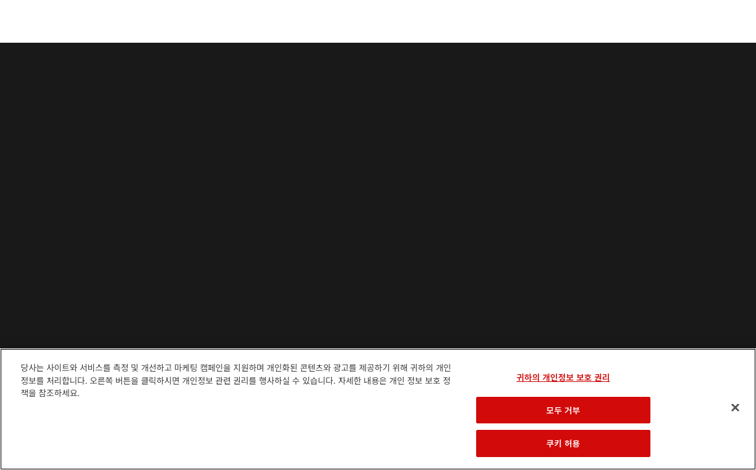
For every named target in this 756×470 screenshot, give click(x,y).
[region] (378, 409)
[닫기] (735, 408)
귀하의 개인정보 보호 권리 (563, 377)
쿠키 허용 (563, 443)
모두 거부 (563, 410)
